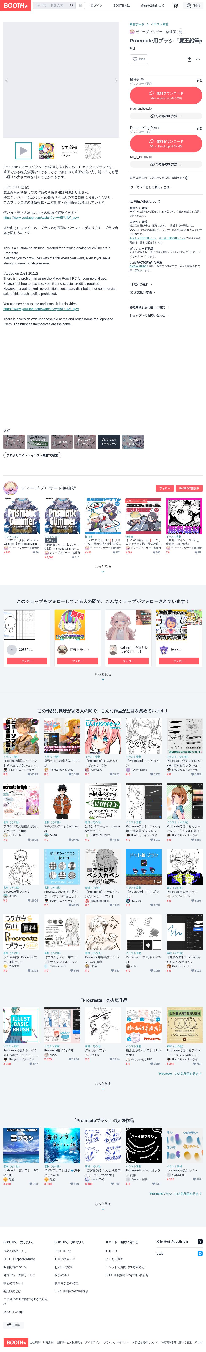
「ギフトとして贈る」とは (151, 187)
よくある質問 (114, 1259)
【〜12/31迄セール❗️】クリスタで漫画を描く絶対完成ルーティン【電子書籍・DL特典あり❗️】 (102, 542)
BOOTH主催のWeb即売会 (71, 1291)
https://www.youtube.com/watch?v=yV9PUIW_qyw (41, 217)
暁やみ (176, 649)
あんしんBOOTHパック (143, 238)
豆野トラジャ (80, 649)
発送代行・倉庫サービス (19, 1275)
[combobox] (54, 5)
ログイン (96, 5)
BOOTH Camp (13, 1312)
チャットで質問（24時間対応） (126, 1267)
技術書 (89, 536)
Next (116, 80)
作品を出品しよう (153, 5)
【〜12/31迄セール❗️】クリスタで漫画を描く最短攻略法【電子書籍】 (143, 542)
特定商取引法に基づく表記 (147, 307)
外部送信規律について (145, 1342)
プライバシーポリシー (116, 1342)
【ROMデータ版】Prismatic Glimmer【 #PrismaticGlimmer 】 (21, 542)
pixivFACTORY (138, 266)
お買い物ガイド (64, 1259)
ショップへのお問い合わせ (147, 315)
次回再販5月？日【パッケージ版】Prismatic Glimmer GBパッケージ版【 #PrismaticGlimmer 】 (62, 546)
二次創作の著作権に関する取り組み (25, 1301)
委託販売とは (12, 1291)
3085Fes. (26, 649)
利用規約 (48, 1342)
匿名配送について (15, 1267)
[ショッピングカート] (175, 5)
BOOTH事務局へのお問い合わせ (127, 1275)
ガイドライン (92, 1342)
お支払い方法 (143, 292)
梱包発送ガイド (13, 1283)
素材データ (137, 24)
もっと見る (103, 678)
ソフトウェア (11, 536)
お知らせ (111, 1251)
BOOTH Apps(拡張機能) (19, 1259)
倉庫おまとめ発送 (66, 1283)
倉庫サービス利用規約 (69, 1342)
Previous (6, 80)
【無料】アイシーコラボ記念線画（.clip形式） (182, 542)
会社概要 (35, 1342)
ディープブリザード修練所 (48, 488)
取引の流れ (141, 284)
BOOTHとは (121, 5)
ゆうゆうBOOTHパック (172, 238)
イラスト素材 (159, 24)
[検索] (71, 6)
